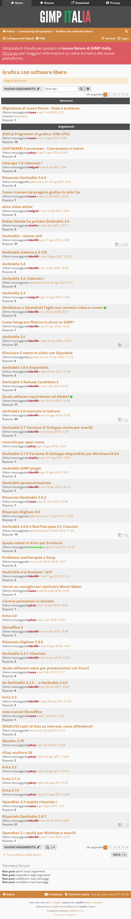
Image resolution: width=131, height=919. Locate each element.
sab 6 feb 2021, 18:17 (54, 225)
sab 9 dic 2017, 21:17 (52, 672)
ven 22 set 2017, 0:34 (51, 745)
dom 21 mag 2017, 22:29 (54, 794)
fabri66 (33, 240)
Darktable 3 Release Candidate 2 (30, 382)
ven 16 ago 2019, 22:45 (55, 415)
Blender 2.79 (13, 741)
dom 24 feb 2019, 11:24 (59, 531)
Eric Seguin (55, 902)
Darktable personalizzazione (26, 482)
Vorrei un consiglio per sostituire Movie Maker (42, 586)
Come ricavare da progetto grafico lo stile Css (41, 192)
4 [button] (119, 94)
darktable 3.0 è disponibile (25, 367)
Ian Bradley (96, 902)
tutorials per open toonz (23, 442)
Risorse (47, 3)
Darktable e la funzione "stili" (27, 572)
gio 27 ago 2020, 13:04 (55, 297)
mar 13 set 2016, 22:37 (55, 837)
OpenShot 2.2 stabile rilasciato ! (29, 802)
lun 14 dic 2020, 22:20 (55, 268)
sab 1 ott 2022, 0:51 (51, 112)
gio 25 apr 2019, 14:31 (55, 472)
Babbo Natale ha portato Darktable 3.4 (35, 221)
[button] (127, 95)
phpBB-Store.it (76, 910)
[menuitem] (127, 31)
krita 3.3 (9, 697)
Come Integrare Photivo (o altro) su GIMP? (38, 322)
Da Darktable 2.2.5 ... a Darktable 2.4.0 (35, 682)
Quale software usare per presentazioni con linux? (45, 668)
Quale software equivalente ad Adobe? (35, 396)
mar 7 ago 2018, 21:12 (55, 576)
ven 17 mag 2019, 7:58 (55, 458)
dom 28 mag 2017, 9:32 (53, 783)
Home (17, 3)
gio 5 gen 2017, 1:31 (51, 806)
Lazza (32, 112)
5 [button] (123, 94)
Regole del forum (15, 81)
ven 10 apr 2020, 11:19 (58, 357)
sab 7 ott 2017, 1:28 (51, 716)
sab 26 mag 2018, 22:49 (54, 591)
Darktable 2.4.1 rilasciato (24, 653)
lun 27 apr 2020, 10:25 (55, 326)
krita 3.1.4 (11, 778)
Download (80, 3)
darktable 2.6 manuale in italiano (31, 411)
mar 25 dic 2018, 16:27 (51, 562)
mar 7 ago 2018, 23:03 (53, 138)
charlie (33, 225)
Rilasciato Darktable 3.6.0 (24, 177)
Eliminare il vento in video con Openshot (37, 352)
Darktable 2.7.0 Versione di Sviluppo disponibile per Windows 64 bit (60, 453)
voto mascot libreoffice (22, 711)
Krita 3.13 (10, 790)
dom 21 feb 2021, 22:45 (54, 196)
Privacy (113, 3)
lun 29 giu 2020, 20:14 (55, 312)
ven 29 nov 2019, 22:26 (55, 401)
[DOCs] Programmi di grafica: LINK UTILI (36, 134)
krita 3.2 (9, 767)
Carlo (31, 730)
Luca (31, 562)
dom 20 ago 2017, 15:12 (53, 771)
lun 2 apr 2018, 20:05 (51, 620)
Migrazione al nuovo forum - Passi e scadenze (41, 108)
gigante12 (34, 357)
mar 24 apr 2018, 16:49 (53, 605)
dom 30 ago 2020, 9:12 (58, 282)
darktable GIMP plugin (21, 468)
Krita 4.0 (9, 615)
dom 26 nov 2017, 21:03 (56, 701)
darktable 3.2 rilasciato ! (23, 278)
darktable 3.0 (13, 336)
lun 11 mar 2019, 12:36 (58, 516)
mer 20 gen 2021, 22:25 (56, 256)
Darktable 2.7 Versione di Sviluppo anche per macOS (47, 427)
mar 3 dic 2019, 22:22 (54, 386)
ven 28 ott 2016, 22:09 (55, 821)
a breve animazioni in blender (28, 601)
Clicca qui (10, 53)
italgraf (33, 167)
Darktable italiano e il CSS (24, 252)
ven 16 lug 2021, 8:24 (57, 182)
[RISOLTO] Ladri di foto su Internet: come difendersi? (47, 726)
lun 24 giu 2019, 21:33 (55, 432)
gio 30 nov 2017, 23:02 (55, 687)
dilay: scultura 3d (17, 752)
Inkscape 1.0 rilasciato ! (22, 163)
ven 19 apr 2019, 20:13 (55, 487)
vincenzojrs (36, 547)
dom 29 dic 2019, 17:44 (55, 371)
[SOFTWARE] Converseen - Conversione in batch (43, 148)
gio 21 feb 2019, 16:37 (61, 547)
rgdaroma (34, 182)
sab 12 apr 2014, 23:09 (52, 153)
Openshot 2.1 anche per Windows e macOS (39, 832)
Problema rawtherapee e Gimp (29, 557)
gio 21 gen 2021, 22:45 (55, 240)
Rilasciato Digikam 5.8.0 (22, 642)
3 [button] (114, 94)
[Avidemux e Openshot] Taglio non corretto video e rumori (52, 307)
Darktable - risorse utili (22, 236)
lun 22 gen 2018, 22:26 (55, 658)
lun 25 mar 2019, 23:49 (53, 501)
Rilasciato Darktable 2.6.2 (24, 497)
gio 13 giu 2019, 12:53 (52, 446)
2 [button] (109, 94)
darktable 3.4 (13, 263)
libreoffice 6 (12, 627)
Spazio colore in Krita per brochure (32, 543)
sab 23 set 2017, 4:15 (51, 730)
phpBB (53, 906)
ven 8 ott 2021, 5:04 (53, 167)
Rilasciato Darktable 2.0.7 (24, 816)
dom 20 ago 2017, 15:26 (53, 757)
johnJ (32, 153)
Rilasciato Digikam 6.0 (21, 512)
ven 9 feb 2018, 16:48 (54, 631)
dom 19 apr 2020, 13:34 (56, 341)
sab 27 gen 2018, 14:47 (55, 646)
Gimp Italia (20, 116)
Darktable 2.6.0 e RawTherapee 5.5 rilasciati (40, 526)
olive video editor (17, 206)
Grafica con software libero (34, 72)
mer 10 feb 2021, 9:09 (55, 211)
